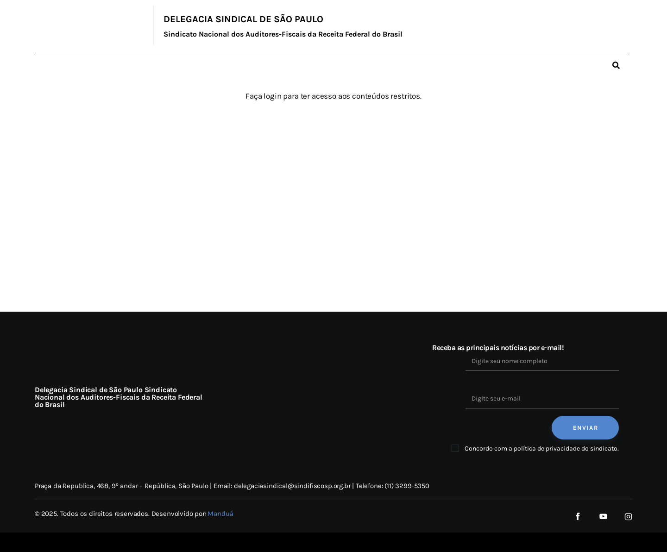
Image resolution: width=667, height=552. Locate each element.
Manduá (220, 513)
